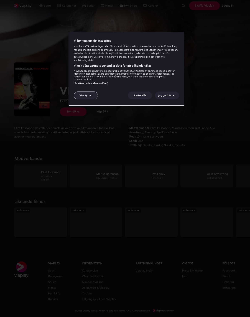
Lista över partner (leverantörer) (91, 83)
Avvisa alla (140, 95)
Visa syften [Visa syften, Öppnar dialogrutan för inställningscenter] (85, 95)
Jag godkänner (166, 95)
